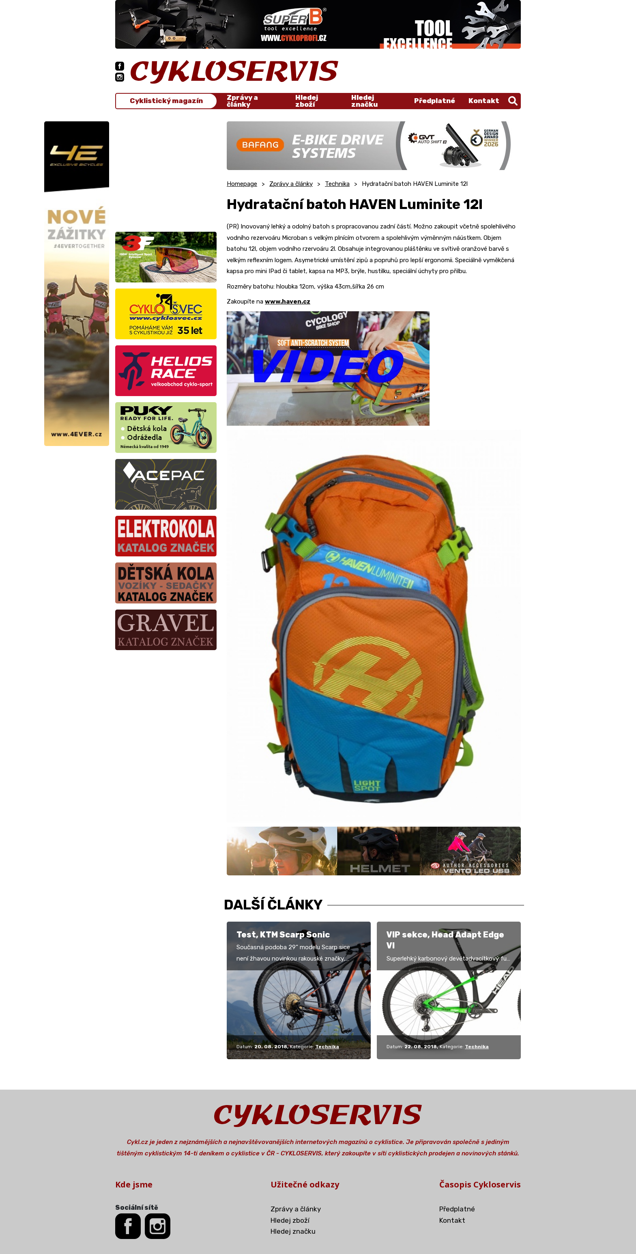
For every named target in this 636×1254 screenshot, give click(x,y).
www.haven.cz (287, 301)
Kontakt (483, 101)
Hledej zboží (306, 101)
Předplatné (434, 101)
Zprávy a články (242, 101)
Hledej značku (364, 101)
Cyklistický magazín (166, 100)
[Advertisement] (166, 172)
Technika (337, 183)
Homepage (242, 183)
